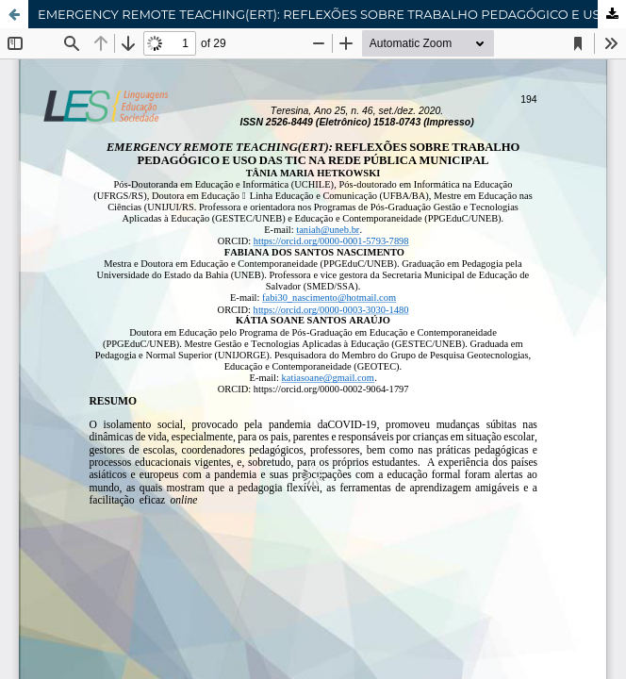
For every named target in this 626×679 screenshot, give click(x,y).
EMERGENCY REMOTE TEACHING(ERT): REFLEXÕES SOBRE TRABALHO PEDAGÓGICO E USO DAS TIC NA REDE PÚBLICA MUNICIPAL (332, 14)
